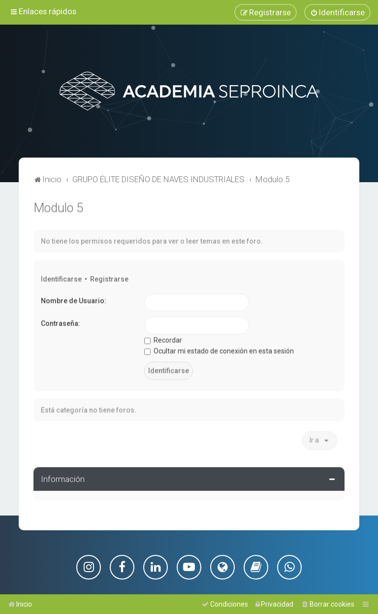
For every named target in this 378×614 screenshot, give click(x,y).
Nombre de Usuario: (73, 299)
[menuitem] (337, 11)
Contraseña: (60, 322)
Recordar (163, 339)
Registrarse (109, 278)
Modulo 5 (58, 207)
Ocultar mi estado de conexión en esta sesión (219, 350)
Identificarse (61, 278)
